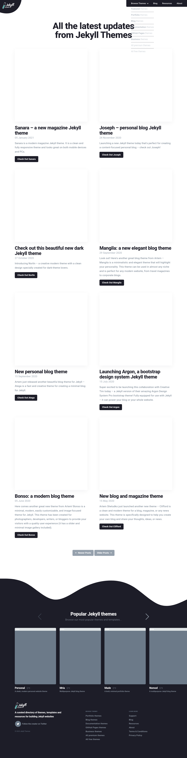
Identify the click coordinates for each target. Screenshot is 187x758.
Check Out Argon (110, 407)
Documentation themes (97, 723)
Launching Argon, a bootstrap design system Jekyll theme (129, 374)
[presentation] (147, 617)
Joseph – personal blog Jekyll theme (130, 130)
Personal (20, 687)
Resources (167, 3)
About (179, 3)
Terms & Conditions (138, 731)
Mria (62, 687)
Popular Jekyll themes (93, 614)
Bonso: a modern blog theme (44, 496)
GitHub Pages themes (96, 727)
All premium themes (95, 735)
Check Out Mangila (111, 282)
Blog (155, 3)
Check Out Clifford (111, 526)
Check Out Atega (26, 397)
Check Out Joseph (111, 154)
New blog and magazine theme (131, 496)
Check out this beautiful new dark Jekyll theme (49, 250)
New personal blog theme (41, 371)
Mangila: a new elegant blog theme (135, 248)
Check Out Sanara (26, 159)
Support (132, 716)
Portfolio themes (93, 716)
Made (107, 687)
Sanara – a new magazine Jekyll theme (48, 130)
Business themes (94, 731)
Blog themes (91, 720)
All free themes (93, 739)
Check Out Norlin (26, 275)
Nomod (153, 687)
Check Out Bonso (26, 535)
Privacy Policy (135, 735)
